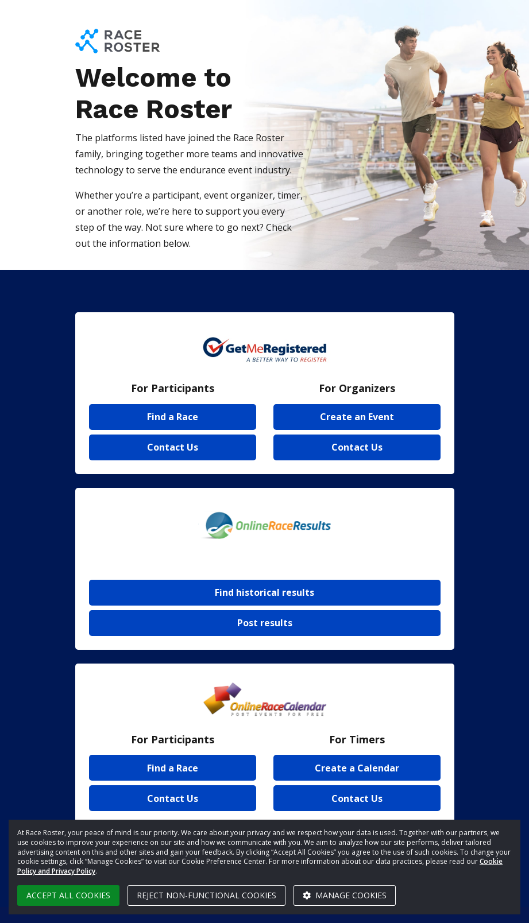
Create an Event (357, 416)
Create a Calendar (357, 768)
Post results (264, 622)
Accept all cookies (68, 895)
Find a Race (172, 416)
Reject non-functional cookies (206, 895)
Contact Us (172, 447)
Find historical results (264, 592)
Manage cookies (345, 895)
